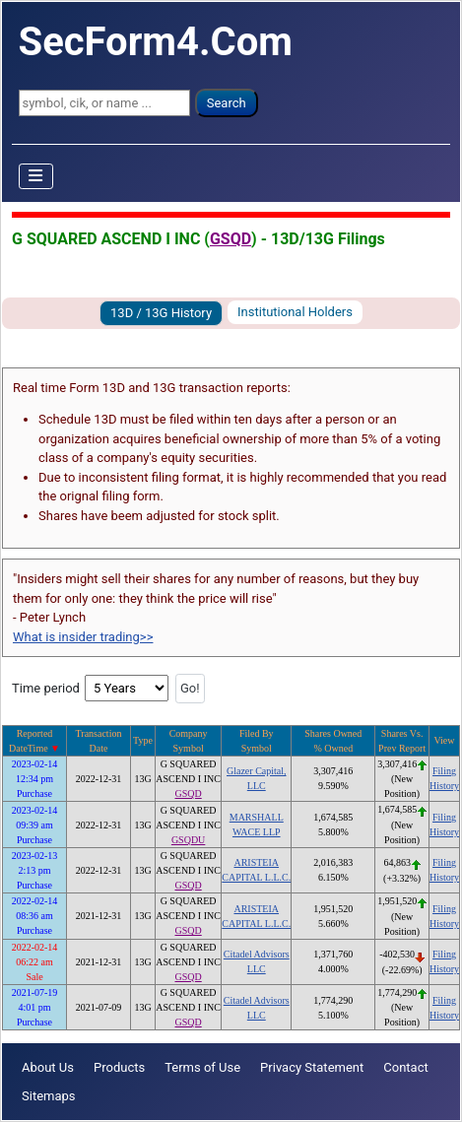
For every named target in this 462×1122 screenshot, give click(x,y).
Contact (405, 1067)
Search (226, 103)
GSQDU (188, 839)
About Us (48, 1067)
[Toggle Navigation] (36, 176)
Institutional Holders (295, 311)
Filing (444, 770)
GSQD (230, 239)
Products (119, 1067)
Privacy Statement (311, 1067)
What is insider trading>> (83, 636)
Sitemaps (49, 1096)
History (444, 785)
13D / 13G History (161, 312)
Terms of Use (202, 1067)
